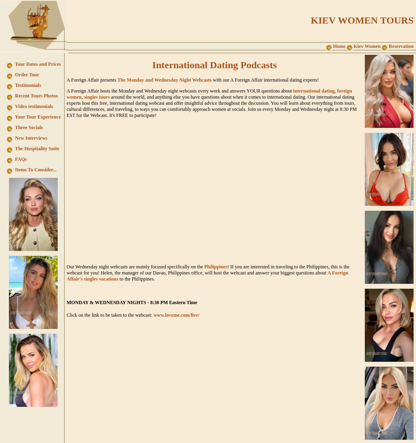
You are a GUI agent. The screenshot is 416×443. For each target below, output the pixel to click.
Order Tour (26, 75)
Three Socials (28, 127)
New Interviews (31, 138)
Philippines (216, 267)
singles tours (97, 97)
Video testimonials (33, 106)
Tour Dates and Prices (37, 64)
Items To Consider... (35, 170)
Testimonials (27, 85)
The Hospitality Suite (36, 148)
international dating (314, 91)
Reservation (398, 46)
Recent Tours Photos (36, 96)
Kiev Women (364, 46)
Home (336, 46)
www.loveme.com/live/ (176, 315)
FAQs (20, 159)
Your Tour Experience (37, 117)
